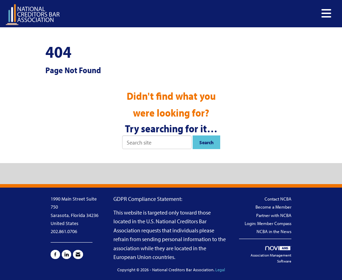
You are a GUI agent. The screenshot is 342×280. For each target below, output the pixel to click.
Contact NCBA (278, 199)
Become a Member (273, 207)
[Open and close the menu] (198, 13)
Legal (220, 269)
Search (206, 142)
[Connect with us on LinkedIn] (66, 254)
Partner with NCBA (273, 215)
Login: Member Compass (268, 223)
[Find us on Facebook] (55, 254)
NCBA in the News (273, 231)
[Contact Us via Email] (78, 254)
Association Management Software (271, 255)
